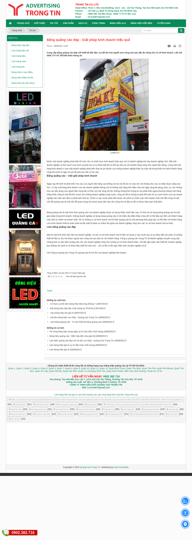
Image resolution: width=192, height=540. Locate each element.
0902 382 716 (111, 440)
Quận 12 (103, 432)
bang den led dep (65, 478)
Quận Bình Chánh (114, 435)
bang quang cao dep (150, 473)
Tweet (49, 355)
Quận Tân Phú (149, 432)
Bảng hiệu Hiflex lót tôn (22, 77)
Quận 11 (94, 432)
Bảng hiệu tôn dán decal (23, 83)
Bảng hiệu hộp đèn (20, 45)
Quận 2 (19, 432)
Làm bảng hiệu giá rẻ (59, 413)
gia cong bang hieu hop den (111, 458)
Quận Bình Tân (98, 435)
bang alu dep (172, 473)
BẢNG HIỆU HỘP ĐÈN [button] (141, 23)
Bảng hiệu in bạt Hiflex (22, 72)
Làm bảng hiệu (19, 56)
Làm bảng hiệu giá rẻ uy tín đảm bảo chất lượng (71, 409)
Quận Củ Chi (84, 435)
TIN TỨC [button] (54, 23)
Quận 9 (76, 432)
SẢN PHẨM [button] (68, 23)
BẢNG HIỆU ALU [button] (118, 23)
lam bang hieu (20, 468)
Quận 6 (52, 432)
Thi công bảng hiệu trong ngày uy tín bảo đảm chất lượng (76, 395)
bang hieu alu (131, 458)
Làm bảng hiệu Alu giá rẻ (62, 377)
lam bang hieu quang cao (67, 468)
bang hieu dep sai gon (85, 473)
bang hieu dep (15, 473)
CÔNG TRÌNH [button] (98, 23)
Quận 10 (85, 432)
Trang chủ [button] (23, 23)
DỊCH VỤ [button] (82, 23)
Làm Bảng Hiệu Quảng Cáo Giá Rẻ (144, 478)
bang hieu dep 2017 (17, 478)
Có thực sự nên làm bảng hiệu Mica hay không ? (73, 368)
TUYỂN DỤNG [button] (164, 23)
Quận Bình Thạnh (117, 432)
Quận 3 (27, 432)
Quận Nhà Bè (55, 435)
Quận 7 (60, 432)
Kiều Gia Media (121, 531)
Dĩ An (159, 435)
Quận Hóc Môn (70, 435)
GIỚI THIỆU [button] (39, 23)
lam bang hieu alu (61, 473)
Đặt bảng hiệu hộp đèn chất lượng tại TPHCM (71, 372)
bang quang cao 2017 (89, 478)
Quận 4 (36, 432)
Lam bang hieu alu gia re (65, 458)
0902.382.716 (23, 532)
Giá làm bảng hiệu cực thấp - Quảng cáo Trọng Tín (74, 381)
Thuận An (151, 435)
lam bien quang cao (88, 458)
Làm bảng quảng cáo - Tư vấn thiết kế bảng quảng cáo (76, 386)
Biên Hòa (128, 435)
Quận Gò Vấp (41, 435)
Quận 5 (44, 432)
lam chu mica (172, 478)
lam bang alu (90, 468)
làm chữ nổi (14, 483)
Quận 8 (68, 432)
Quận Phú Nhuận (165, 432)
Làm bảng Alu (18, 67)
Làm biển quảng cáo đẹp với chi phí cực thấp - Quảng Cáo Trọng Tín (81, 404)
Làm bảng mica (19, 61)
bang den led (108, 473)
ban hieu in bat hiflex (41, 478)
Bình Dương (140, 435)
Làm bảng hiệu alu (20, 50)
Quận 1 (11, 432)
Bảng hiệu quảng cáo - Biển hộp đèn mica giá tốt (72, 400)
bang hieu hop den (41, 468)
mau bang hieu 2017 (114, 478)
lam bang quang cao (37, 473)
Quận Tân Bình (134, 432)
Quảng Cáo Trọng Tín (90, 531)
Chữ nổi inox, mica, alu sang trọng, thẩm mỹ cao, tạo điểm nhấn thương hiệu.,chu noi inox (138, 468)
